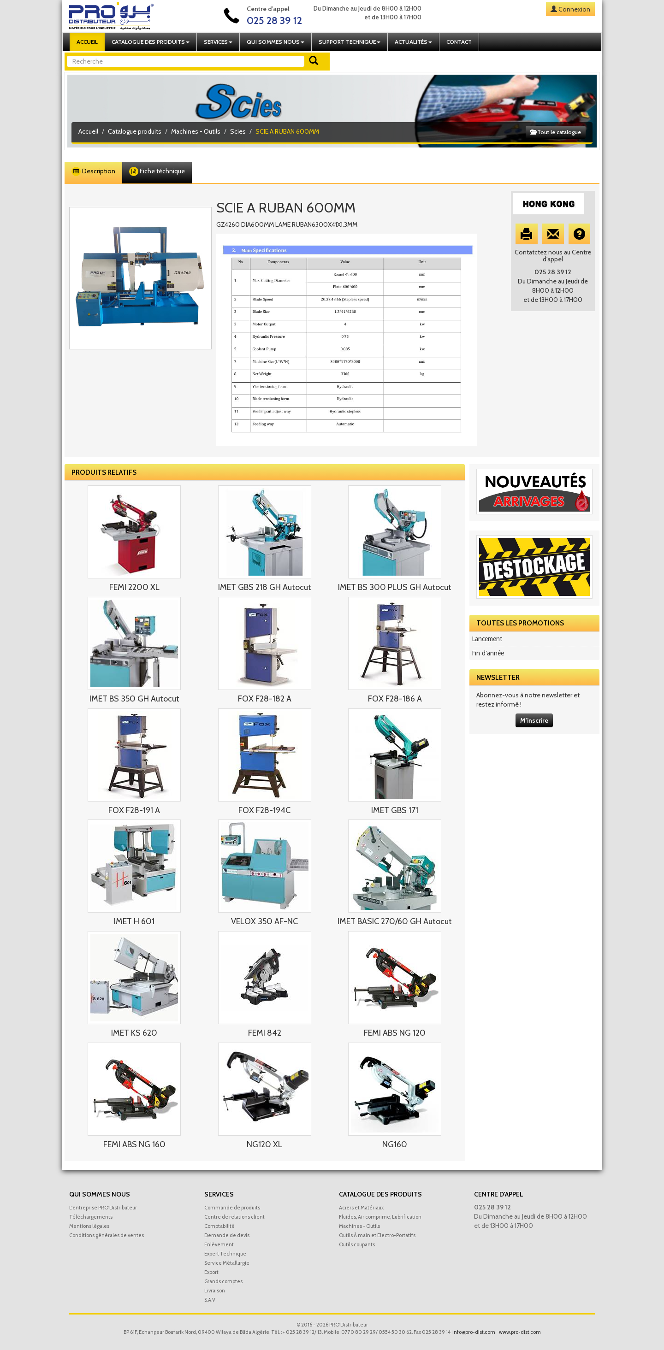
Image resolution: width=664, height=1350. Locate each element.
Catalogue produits (134, 131)
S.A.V (209, 1300)
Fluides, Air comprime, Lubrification (380, 1217)
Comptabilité (219, 1226)
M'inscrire (534, 720)
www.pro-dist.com (520, 1332)
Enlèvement (219, 1244)
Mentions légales (89, 1226)
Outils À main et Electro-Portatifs (377, 1235)
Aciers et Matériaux (361, 1207)
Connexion (574, 9)
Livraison (214, 1290)
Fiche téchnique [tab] (157, 171)
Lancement (487, 639)
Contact (459, 41)
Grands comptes (223, 1281)
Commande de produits (232, 1207)
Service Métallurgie (226, 1263)
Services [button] (218, 41)
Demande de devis (226, 1235)
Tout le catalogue (555, 132)
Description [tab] (93, 171)
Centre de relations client (234, 1217)
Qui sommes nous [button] (275, 41)
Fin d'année (488, 653)
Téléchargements (91, 1217)
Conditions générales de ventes (106, 1235)
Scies (238, 131)
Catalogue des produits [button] (151, 41)
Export (211, 1272)
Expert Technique (225, 1253)
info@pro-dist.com (473, 1332)
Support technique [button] (349, 41)
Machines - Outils (195, 131)
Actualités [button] (413, 41)
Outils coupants (357, 1244)
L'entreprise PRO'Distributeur (103, 1207)
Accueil (87, 41)
